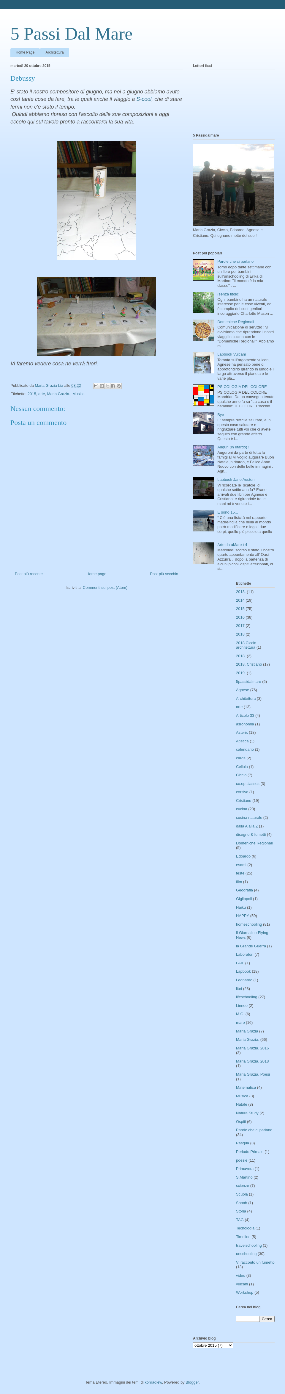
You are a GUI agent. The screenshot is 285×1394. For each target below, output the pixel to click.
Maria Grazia (247, 1031)
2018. (241, 656)
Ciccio (241, 775)
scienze (242, 1185)
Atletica (242, 741)
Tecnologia (245, 1228)
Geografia (244, 890)
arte (41, 394)
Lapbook (243, 971)
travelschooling (249, 1245)
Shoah (241, 1203)
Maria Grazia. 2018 (252, 1061)
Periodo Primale (250, 1151)
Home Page (25, 52)
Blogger (192, 1382)
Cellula (242, 766)
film (239, 882)
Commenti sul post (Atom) (105, 587)
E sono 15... (227, 512)
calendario (245, 749)
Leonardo (244, 980)
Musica (78, 394)
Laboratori (245, 954)
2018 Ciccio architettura (246, 645)
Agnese (242, 690)
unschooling (246, 1253)
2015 (32, 394)
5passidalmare (248, 681)
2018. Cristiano (249, 664)
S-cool (143, 99)
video (240, 1275)
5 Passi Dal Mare (71, 33)
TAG (240, 1220)
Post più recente (29, 574)
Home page (96, 574)
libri (239, 988)
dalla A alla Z (247, 826)
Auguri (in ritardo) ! (233, 447)
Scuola (242, 1194)
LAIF (240, 963)
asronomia (245, 724)
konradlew (153, 1382)
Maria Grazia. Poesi (253, 1074)
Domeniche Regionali (235, 322)
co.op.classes (247, 783)
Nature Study (247, 1113)
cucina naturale (249, 817)
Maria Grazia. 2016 (252, 1048)
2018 (240, 634)
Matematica (246, 1087)
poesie (241, 1160)
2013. (241, 591)
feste (240, 873)
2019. (241, 673)
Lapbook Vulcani (231, 354)
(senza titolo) (228, 294)
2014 (240, 600)
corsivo (242, 792)
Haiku (241, 907)
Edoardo (243, 856)
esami (241, 865)
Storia (241, 1211)
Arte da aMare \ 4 (232, 544)
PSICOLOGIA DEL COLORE (242, 386)
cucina (241, 809)
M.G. (240, 1014)
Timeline (243, 1237)
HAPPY (242, 915)
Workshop (244, 1292)
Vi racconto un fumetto (255, 1262)
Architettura (54, 52)
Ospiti (241, 1121)
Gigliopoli (244, 899)
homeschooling (249, 924)
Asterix (242, 732)
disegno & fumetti (251, 834)
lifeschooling (246, 997)
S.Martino (244, 1177)
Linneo (242, 1005)
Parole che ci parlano (235, 261)
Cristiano (243, 800)
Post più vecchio (164, 574)
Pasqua (242, 1143)
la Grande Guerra (251, 946)
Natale (241, 1104)
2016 (240, 617)
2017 (240, 625)
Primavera (245, 1168)
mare (240, 1022)
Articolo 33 (245, 715)
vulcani (242, 1284)
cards (241, 758)
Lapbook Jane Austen (235, 479)
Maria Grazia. (58, 394)
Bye (220, 414)
